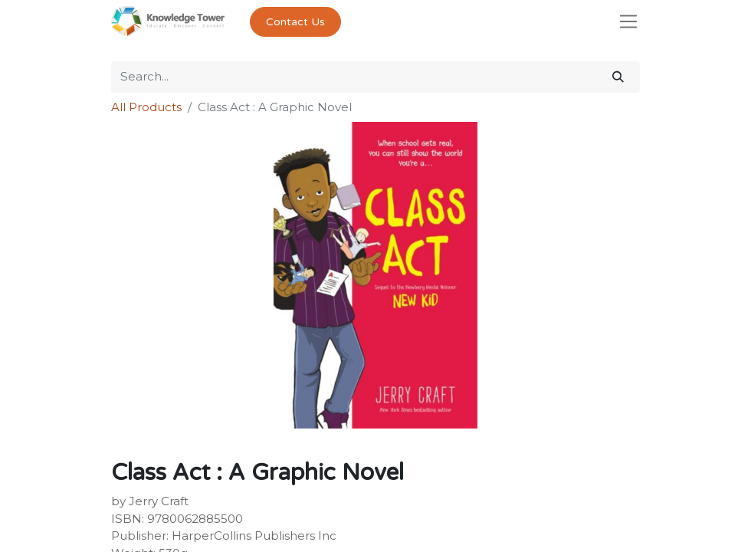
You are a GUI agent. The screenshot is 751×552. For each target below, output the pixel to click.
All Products (146, 107)
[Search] (618, 77)
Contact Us (295, 21)
